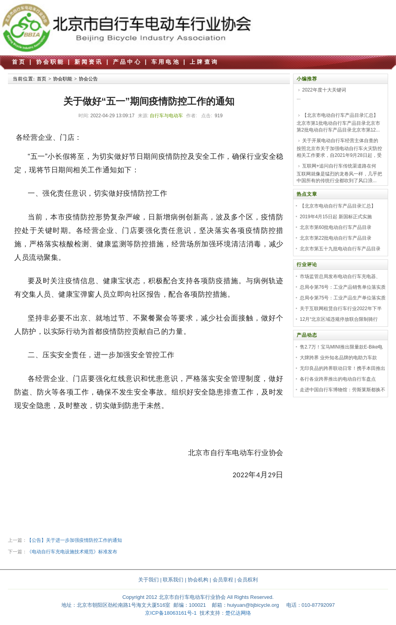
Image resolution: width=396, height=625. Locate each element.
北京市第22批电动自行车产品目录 (335, 238)
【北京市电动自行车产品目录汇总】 (340, 115)
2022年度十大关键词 (324, 90)
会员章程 (223, 580)
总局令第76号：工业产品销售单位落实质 (343, 287)
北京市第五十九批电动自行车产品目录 (340, 249)
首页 (19, 62)
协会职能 (50, 62)
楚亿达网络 (238, 613)
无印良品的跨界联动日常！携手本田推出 (342, 368)
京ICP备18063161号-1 (170, 613)
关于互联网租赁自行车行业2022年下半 (341, 308)
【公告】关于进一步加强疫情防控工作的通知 (74, 540)
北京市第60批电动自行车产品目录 (335, 227)
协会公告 (88, 79)
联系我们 (173, 580)
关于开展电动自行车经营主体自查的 (340, 140)
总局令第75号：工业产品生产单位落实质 (343, 298)
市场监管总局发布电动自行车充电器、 (340, 276)
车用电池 (165, 62)
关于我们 (148, 580)
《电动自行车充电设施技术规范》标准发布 (72, 551)
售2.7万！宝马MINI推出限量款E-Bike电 (341, 347)
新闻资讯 (88, 62)
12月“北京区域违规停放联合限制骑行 (339, 319)
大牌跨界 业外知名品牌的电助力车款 (338, 357)
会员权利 (247, 580)
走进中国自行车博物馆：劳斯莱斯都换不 (342, 390)
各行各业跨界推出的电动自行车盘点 (338, 379)
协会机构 (198, 580)
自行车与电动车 (166, 115)
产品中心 (127, 62)
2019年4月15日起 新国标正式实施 (336, 216)
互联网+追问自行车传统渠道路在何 (339, 166)
